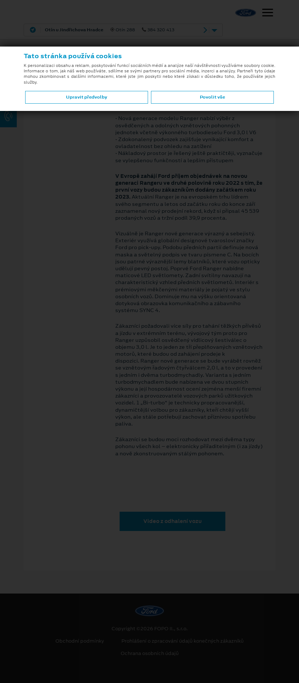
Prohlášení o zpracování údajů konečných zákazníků (182, 641)
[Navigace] (267, 13)
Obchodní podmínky (79, 641)
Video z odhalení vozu (172, 521)
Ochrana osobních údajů (150, 653)
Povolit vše (212, 97)
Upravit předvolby (86, 97)
